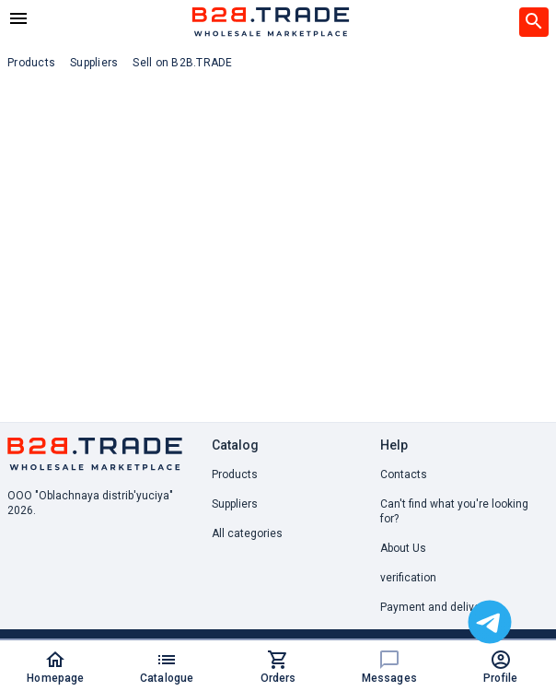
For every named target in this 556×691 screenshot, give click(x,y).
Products (235, 474)
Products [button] (31, 62)
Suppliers (235, 504)
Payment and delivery (435, 607)
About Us (403, 548)
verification (408, 577)
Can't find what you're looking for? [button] (454, 511)
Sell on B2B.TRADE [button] (182, 62)
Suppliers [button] (94, 62)
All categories (247, 533)
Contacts (403, 474)
